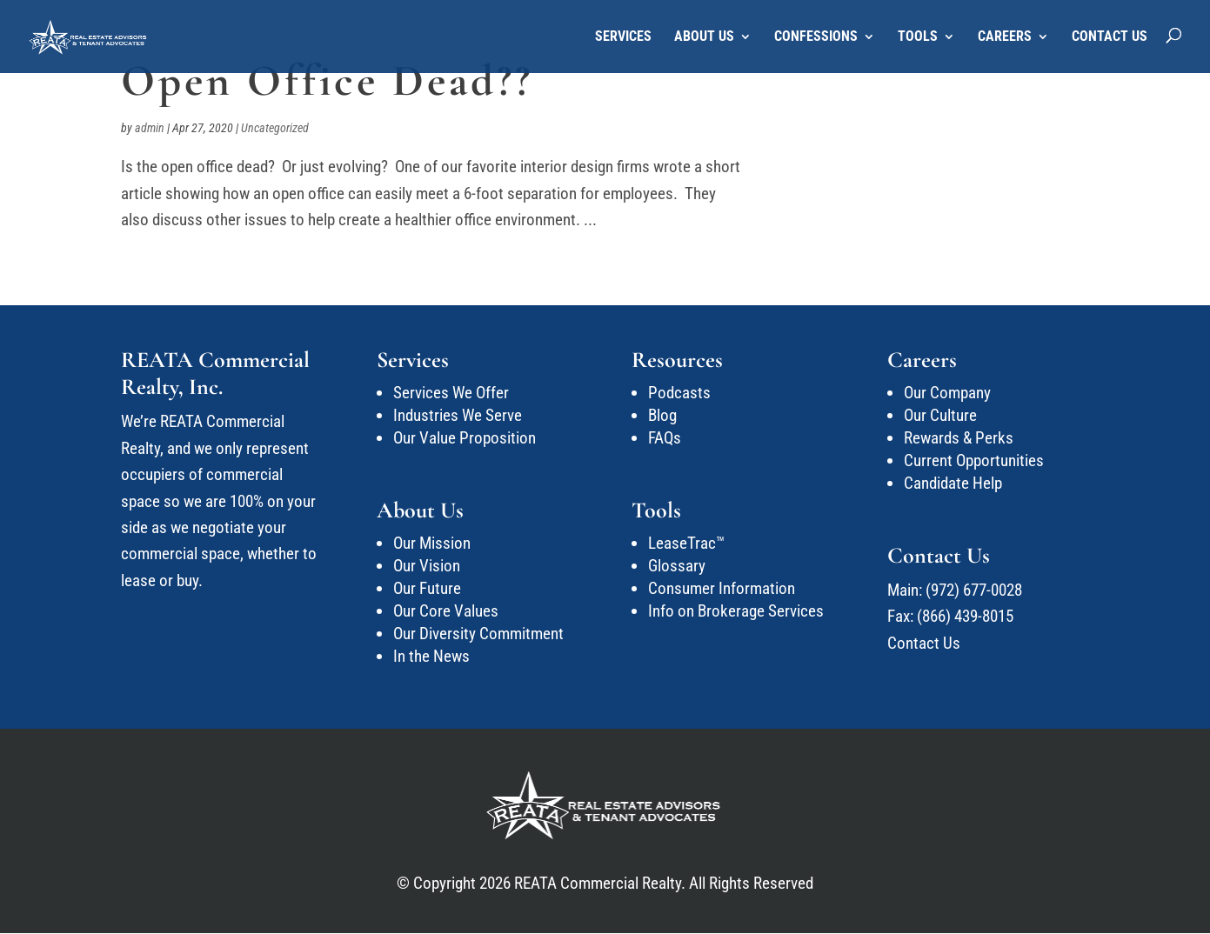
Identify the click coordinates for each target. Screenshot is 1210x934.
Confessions (816, 37)
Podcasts (679, 393)
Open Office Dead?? (327, 81)
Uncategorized (275, 128)
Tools (918, 37)
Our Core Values (445, 611)
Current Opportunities (974, 460)
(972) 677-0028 (974, 590)
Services (623, 37)
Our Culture (940, 415)
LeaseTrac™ (686, 543)
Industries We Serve (457, 415)
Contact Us (1109, 37)
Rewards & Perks (958, 438)
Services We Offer (451, 393)
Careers (1005, 37)
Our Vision (426, 566)
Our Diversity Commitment (478, 634)
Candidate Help (953, 483)
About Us (704, 37)
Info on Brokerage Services (736, 611)
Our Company (947, 393)
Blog (662, 415)
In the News (431, 656)
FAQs (664, 438)
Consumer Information (721, 588)
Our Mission (432, 543)
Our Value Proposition (464, 438)
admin (149, 128)
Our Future (427, 588)
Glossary (676, 566)
